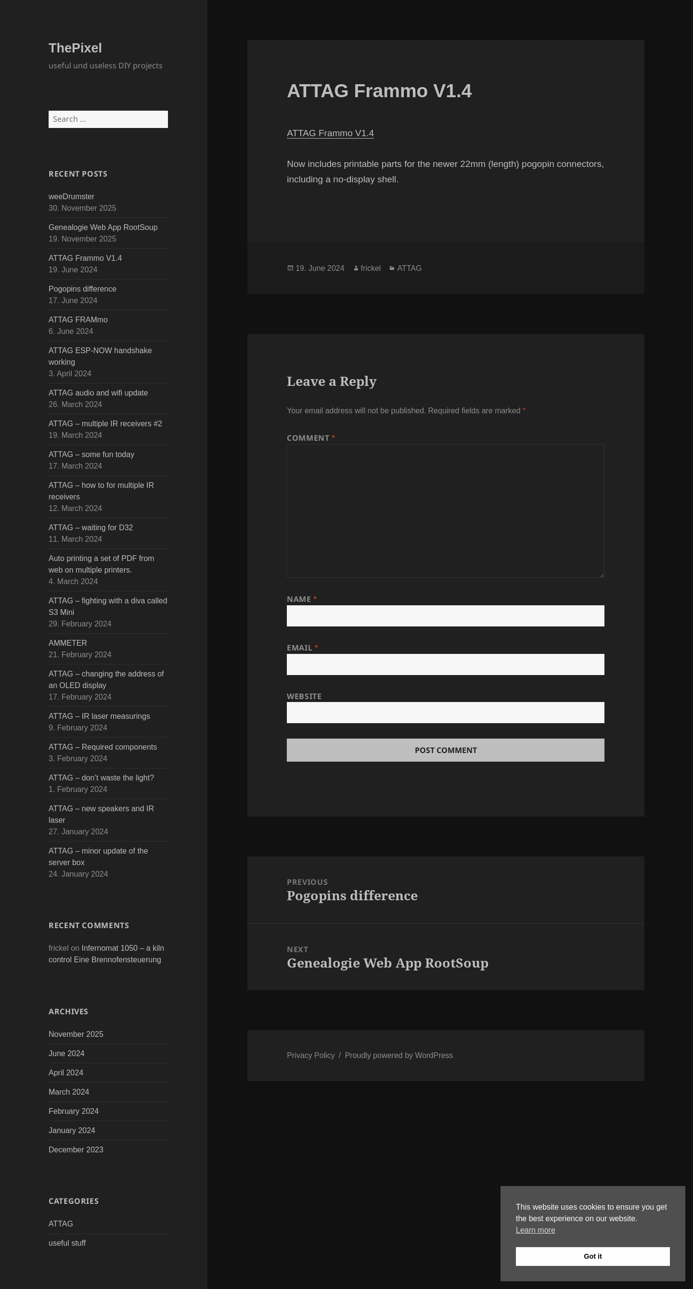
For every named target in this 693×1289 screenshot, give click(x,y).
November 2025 (76, 1034)
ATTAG (61, 1224)
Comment (311, 438)
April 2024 (66, 1073)
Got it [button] (593, 1256)
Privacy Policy (311, 1055)
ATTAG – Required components (103, 747)
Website (304, 696)
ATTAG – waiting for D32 (91, 527)
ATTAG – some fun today (91, 454)
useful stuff (67, 1243)
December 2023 (76, 1150)
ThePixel (75, 48)
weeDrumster (71, 196)
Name (302, 599)
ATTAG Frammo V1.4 (85, 258)
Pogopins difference (82, 289)
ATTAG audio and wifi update (98, 393)
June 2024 (67, 1053)
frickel (371, 268)
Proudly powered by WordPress (399, 1055)
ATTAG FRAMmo (78, 320)
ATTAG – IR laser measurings (99, 716)
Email (302, 647)
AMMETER (68, 643)
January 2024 (72, 1130)
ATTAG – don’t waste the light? (101, 778)
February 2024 (74, 1111)
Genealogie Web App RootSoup (103, 227)
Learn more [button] (535, 1230)
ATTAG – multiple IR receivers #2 (105, 424)
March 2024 (69, 1092)
